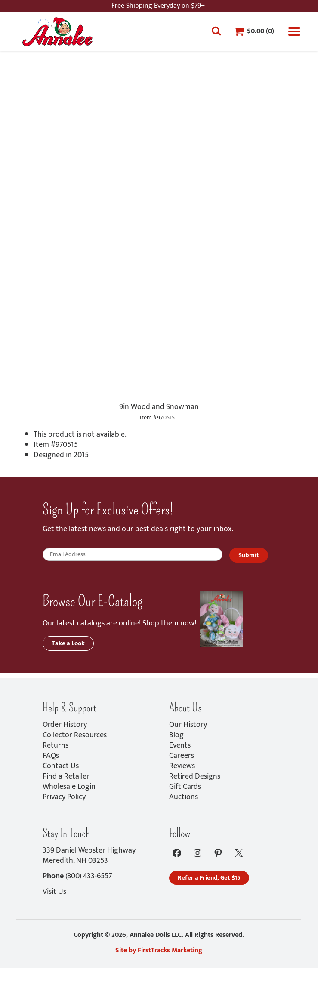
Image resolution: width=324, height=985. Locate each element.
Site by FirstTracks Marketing (158, 950)
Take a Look (68, 643)
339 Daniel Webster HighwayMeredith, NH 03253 (89, 855)
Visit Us (54, 891)
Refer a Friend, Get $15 (209, 877)
